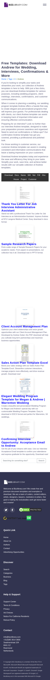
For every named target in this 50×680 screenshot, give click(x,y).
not (34, 175)
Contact (6, 548)
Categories (7, 573)
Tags (10, 79)
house (16, 179)
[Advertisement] (25, 34)
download (9, 175)
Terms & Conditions (11, 605)
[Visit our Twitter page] (6, 510)
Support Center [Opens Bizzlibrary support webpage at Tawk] (9, 602)
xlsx (43, 175)
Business (7, 577)
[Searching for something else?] (19, 460)
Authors (6, 545)
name (23, 175)
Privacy (6, 609)
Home (3, 79)
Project (24, 179)
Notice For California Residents (16, 616)
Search (41, 461)
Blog (5, 581)
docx (17, 175)
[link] (6, 510)
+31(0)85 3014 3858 (11, 640)
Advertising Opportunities (13, 552)
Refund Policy (9, 620)
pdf (38, 175)
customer (32, 179)
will (29, 175)
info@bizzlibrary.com (12, 637)
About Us (7, 541)
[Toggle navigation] (45, 4)
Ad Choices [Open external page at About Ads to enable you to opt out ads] (8, 613)
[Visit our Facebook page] (12, 510)
